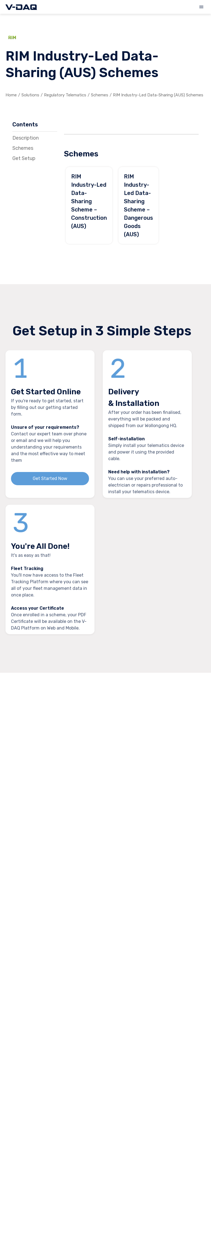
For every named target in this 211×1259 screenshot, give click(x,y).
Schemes (99, 95)
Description (25, 138)
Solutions (30, 95)
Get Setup (23, 158)
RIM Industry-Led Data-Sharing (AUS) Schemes (158, 95)
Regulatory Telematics (65, 95)
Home (11, 95)
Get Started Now (50, 478)
